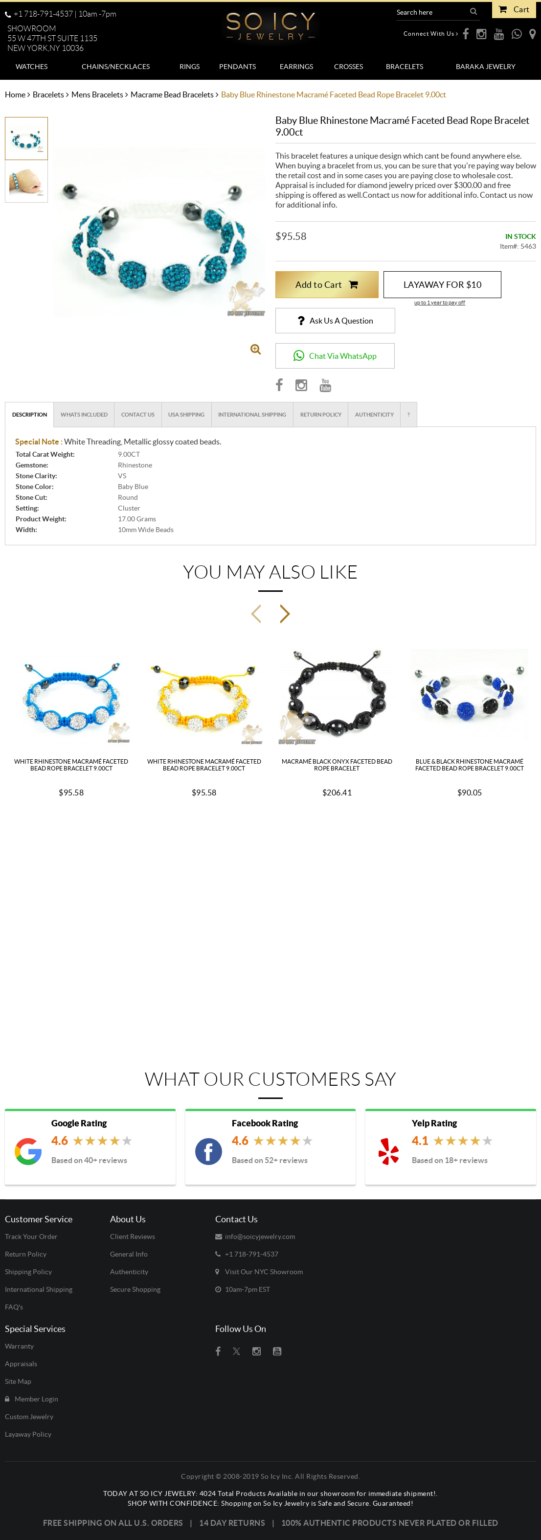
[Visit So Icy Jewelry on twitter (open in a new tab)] (236, 1351)
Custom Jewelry (29, 1417)
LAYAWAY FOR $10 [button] (443, 285)
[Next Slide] (285, 614)
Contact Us (138, 415)
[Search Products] (432, 12)
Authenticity (374, 415)
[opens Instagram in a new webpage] (481, 34)
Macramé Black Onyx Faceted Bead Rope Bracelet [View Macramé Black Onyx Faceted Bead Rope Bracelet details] (337, 764)
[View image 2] (26, 178)
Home (15, 94)
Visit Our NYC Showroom (259, 1272)
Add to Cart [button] (327, 285)
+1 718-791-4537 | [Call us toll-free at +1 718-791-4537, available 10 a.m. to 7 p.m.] (60, 14)
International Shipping (252, 415)
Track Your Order (31, 1236)
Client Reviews (132, 1236)
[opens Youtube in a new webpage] (499, 34)
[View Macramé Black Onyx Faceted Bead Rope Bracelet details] (337, 694)
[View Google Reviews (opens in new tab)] (93, 1142)
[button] (56, 38)
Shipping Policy (28, 1272)
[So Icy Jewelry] (270, 22)
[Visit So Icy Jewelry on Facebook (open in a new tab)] (218, 1351)
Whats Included (84, 415)
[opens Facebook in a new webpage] (465, 34)
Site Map (18, 1381)
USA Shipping (186, 415)
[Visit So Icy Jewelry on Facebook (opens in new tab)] (279, 385)
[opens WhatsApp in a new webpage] (517, 34)
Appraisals (21, 1364)
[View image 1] (26, 137)
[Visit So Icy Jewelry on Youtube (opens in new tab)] (325, 385)
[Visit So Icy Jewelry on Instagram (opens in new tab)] (301, 385)
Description (29, 415)
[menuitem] (31, 66)
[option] (26, 138)
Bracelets (48, 94)
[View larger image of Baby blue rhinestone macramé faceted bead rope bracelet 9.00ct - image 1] (159, 232)
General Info (129, 1254)
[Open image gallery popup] (255, 348)
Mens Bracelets (97, 94)
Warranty (19, 1346)
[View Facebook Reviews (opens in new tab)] (273, 1142)
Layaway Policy (28, 1434)
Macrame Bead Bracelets (172, 94)
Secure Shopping (135, 1289)
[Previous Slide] (256, 614)
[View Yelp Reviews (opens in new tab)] (453, 1142)
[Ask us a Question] (335, 320)
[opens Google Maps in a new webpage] (532, 34)
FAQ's (14, 1307)
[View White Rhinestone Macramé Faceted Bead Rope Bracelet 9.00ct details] (71, 694)
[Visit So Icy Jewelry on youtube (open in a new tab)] (277, 1351)
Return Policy (320, 415)
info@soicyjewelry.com (255, 1236)
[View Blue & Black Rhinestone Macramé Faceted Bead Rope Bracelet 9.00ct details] (469, 694)
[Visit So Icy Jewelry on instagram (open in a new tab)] (256, 1351)
